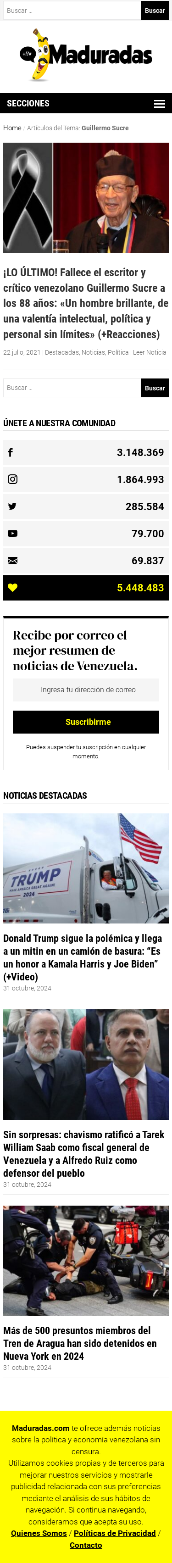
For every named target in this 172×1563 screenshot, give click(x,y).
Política (118, 352)
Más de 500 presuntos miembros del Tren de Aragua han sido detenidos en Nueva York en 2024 (80, 1343)
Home (12, 128)
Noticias (93, 352)
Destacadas (62, 352)
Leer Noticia (149, 352)
